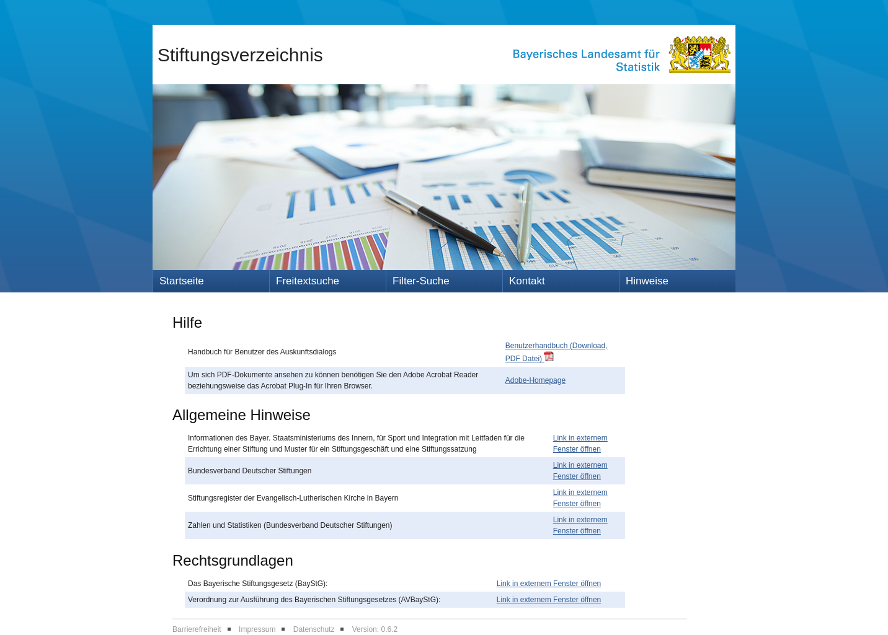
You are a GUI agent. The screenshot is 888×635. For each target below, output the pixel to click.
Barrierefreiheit (196, 629)
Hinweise (647, 281)
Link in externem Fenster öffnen (549, 583)
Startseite (181, 281)
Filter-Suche (421, 281)
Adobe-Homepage (535, 380)
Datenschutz (314, 629)
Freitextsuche (307, 281)
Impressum (257, 629)
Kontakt (527, 281)
